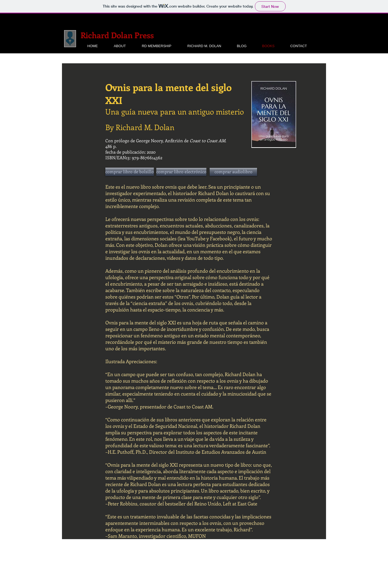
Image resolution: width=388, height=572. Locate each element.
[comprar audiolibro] (233, 172)
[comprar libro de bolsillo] (129, 172)
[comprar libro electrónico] (181, 172)
